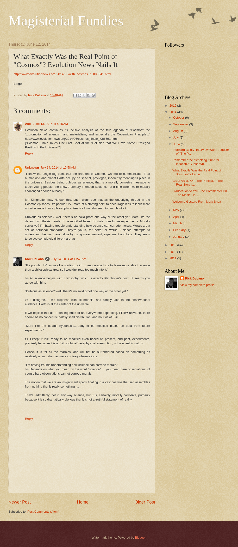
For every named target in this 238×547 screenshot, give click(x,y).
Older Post (145, 502)
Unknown (32, 167)
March (177, 223)
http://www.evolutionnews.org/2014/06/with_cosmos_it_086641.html (62, 74)
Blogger (140, 537)
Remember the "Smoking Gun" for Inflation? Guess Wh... (195, 161)
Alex (28, 124)
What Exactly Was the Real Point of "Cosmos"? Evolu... (196, 172)
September (181, 124)
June (177, 144)
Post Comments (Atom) (43, 511)
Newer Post (19, 502)
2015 (173, 105)
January (179, 236)
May (176, 210)
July (176, 137)
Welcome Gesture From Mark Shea (196, 201)
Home (82, 502)
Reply (29, 153)
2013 (173, 245)
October (179, 117)
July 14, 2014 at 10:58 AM (58, 167)
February (179, 230)
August (178, 131)
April (176, 217)
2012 (173, 252)
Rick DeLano (34, 259)
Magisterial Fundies (65, 21)
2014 (173, 112)
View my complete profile (197, 285)
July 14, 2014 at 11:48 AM (68, 259)
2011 (173, 258)
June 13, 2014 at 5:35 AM (50, 124)
